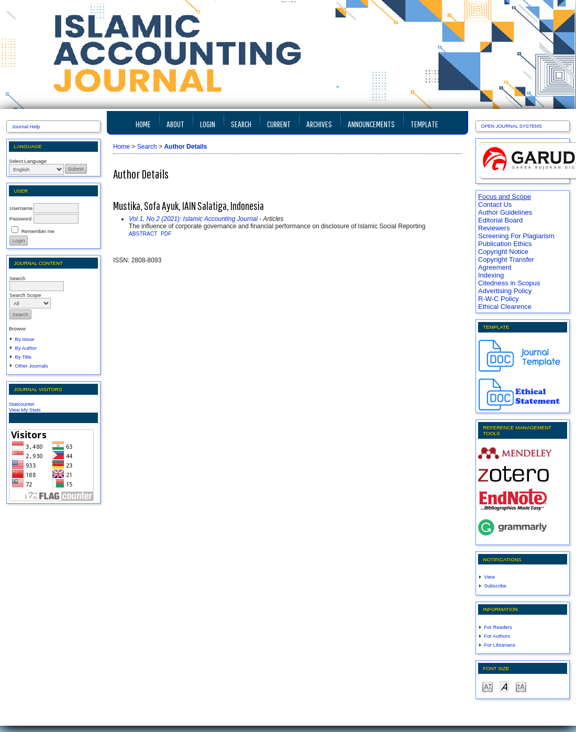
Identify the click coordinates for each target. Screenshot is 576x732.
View (489, 577)
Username (20, 208)
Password (20, 218)
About (175, 124)
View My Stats (25, 410)
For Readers (498, 627)
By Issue (25, 339)
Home (143, 124)
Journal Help (26, 126)
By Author (26, 348)
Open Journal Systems (511, 126)
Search (241, 124)
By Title (23, 357)
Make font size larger (521, 686)
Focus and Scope (504, 197)
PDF (166, 234)
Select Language (28, 161)
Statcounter (22, 404)
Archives (319, 124)
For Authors (497, 636)
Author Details (185, 146)
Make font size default (504, 686)
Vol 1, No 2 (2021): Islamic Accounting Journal (193, 219)
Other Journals (31, 366)
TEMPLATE (424, 124)
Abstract (143, 234)
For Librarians (499, 645)
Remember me (37, 231)
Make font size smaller (487, 686)
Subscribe (495, 586)
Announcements (371, 124)
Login (207, 124)
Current (279, 124)
